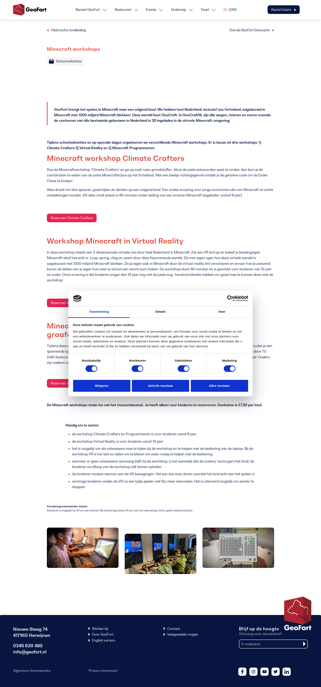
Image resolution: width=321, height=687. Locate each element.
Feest (205, 10)
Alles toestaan (219, 385)
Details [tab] (160, 312)
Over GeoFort (102, 634)
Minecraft (110, 109)
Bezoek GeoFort (88, 10)
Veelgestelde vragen (182, 634)
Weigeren (102, 385)
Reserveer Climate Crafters (72, 218)
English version (103, 640)
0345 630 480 (28, 645)
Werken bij (100, 629)
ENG (233, 10)
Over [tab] (222, 312)
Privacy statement (103, 671)
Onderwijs (178, 10)
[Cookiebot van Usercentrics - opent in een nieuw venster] (230, 298)
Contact (173, 629)
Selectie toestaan (160, 385)
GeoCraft (169, 115)
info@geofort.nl (29, 651)
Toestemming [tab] (99, 312)
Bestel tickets (283, 10)
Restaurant (123, 10)
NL (226, 10)
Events (151, 10)
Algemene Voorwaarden (32, 671)
